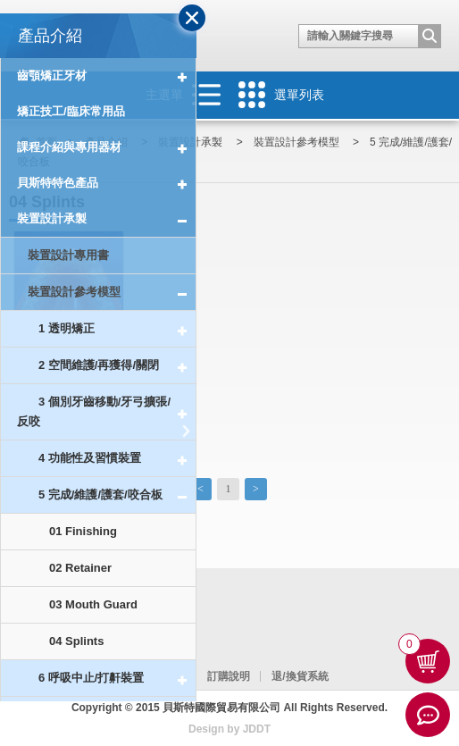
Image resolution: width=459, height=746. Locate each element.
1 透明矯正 (117, 329)
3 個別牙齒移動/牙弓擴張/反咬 (106, 412)
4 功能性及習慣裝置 (117, 458)
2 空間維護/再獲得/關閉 (117, 366)
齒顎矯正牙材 (106, 76)
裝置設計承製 (106, 219)
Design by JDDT (229, 729)
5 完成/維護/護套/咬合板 (117, 495)
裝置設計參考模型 (112, 292)
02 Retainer (80, 567)
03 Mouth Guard (93, 604)
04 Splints (76, 641)
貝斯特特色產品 (106, 183)
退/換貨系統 (299, 676)
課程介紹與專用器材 (106, 147)
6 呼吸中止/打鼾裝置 (117, 678)
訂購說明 (228, 676)
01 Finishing (83, 531)
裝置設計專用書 (68, 255)
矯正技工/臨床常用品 (71, 111)
